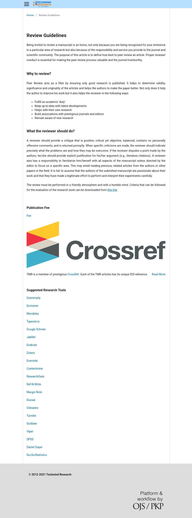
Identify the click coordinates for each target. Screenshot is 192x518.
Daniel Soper (35, 447)
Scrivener (32, 305)
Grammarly (34, 297)
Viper (30, 431)
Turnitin (31, 415)
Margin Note (34, 392)
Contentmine (35, 368)
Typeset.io (33, 321)
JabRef (31, 337)
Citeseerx (32, 407)
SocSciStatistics (37, 455)
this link (112, 190)
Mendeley (33, 313)
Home (30, 15)
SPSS (30, 439)
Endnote (32, 345)
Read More (158, 274)
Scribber (32, 423)
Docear (31, 400)
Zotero (31, 352)
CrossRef (73, 274)
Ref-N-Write (34, 384)
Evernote (32, 360)
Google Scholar (36, 329)
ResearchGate (35, 376)
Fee (29, 215)
